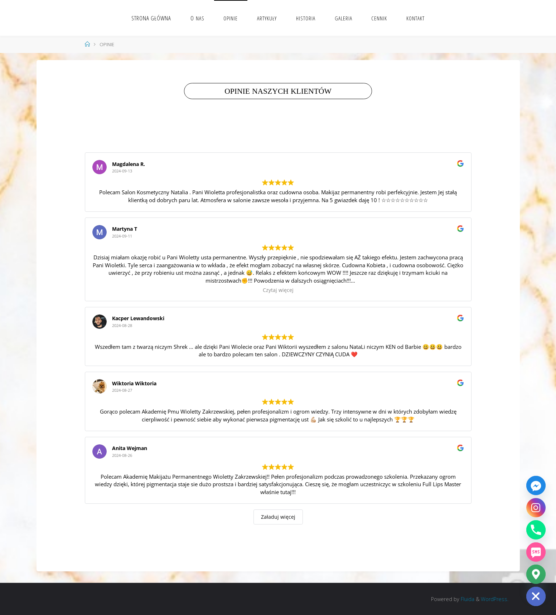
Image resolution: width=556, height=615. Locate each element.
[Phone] (536, 530)
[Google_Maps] (536, 574)
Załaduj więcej (278, 516)
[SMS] (536, 552)
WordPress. (494, 599)
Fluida (466, 599)
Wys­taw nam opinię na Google (265, 134)
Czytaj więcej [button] (278, 290)
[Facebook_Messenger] (536, 485)
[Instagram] (536, 507)
